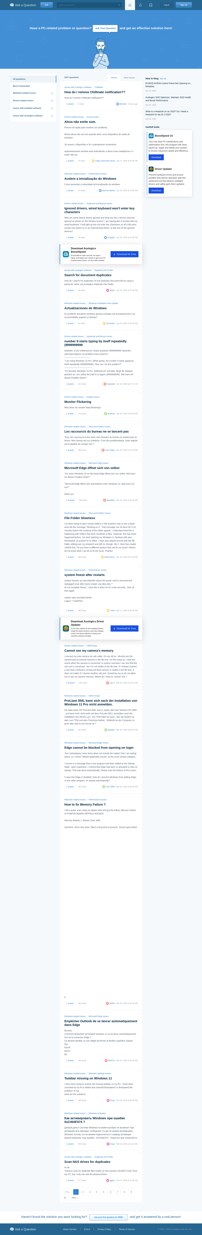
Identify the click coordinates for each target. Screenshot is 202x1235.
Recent (114, 78)
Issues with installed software (27, 108)
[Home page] (130, 5)
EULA (87, 1229)
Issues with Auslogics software (28, 116)
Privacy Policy (104, 1229)
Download (156, 157)
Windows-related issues (24, 93)
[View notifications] (140, 5)
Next (74, 1198)
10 (65, 1198)
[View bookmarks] (151, 5)
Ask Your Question (105, 28)
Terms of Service (127, 1229)
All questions (19, 79)
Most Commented (21, 86)
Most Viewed (129, 78)
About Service (69, 1229)
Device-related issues (23, 100)
